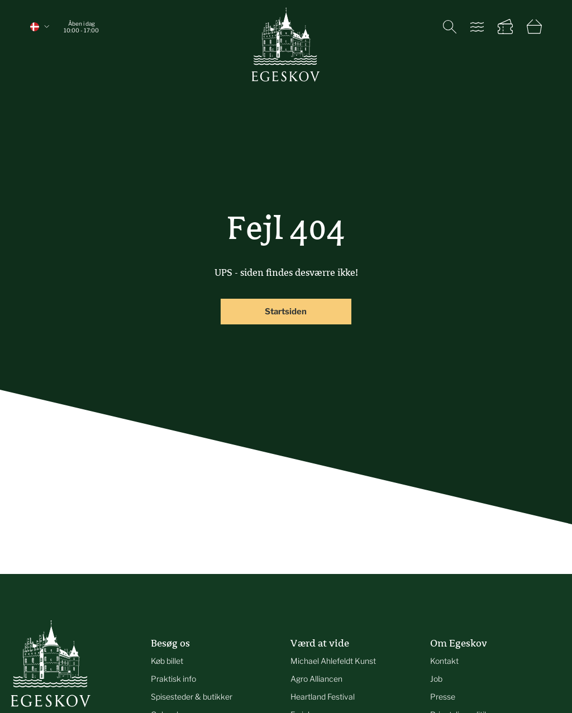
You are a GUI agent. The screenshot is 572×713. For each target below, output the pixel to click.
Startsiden (286, 312)
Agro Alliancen (316, 678)
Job (436, 678)
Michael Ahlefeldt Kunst (333, 661)
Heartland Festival (322, 696)
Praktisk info (173, 678)
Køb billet (167, 661)
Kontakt (444, 661)
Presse (442, 696)
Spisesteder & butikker (191, 696)
